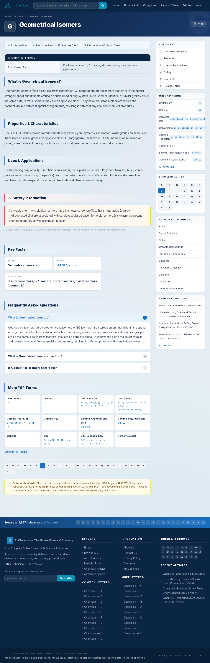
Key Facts (169, 78)
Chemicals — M (133, 596)
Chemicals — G (93, 622)
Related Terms (172, 85)
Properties (170, 58)
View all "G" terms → (17, 451)
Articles (187, 5)
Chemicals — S (133, 628)
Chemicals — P (132, 612)
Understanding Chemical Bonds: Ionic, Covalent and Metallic (182, 581)
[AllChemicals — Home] (17, 5)
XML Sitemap (131, 568)
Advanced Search (95, 574)
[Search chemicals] (66, 5)
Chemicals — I (92, 633)
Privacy (163, 655)
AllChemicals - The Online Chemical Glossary (40, 540)
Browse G (20, 16)
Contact (201, 655)
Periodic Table (169, 5)
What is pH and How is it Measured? (184, 573)
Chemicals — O (133, 606)
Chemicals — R (132, 622)
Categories (149, 5)
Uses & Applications (175, 65)
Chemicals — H (93, 628)
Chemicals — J (93, 638)
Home (116, 5)
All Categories (92, 558)
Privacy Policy (132, 558)
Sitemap (189, 655)
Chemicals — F (93, 617)
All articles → (167, 345)
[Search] (103, 5)
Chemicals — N (133, 601)
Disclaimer (130, 563)
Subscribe (66, 578)
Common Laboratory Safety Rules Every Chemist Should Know (183, 590)
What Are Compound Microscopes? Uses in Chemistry (184, 600)
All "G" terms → (168, 166)
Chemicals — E (93, 612)
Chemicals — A (93, 591)
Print (198, 23)
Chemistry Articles (95, 568)
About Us (129, 547)
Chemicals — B (93, 596)
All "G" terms (66, 265)
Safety (167, 72)
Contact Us (130, 552)
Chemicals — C (93, 601)
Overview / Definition (176, 51)
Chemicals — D (93, 606)
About (199, 5)
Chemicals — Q (133, 617)
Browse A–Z (131, 5)
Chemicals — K (133, 585)
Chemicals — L (132, 591)
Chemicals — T (133, 633)
